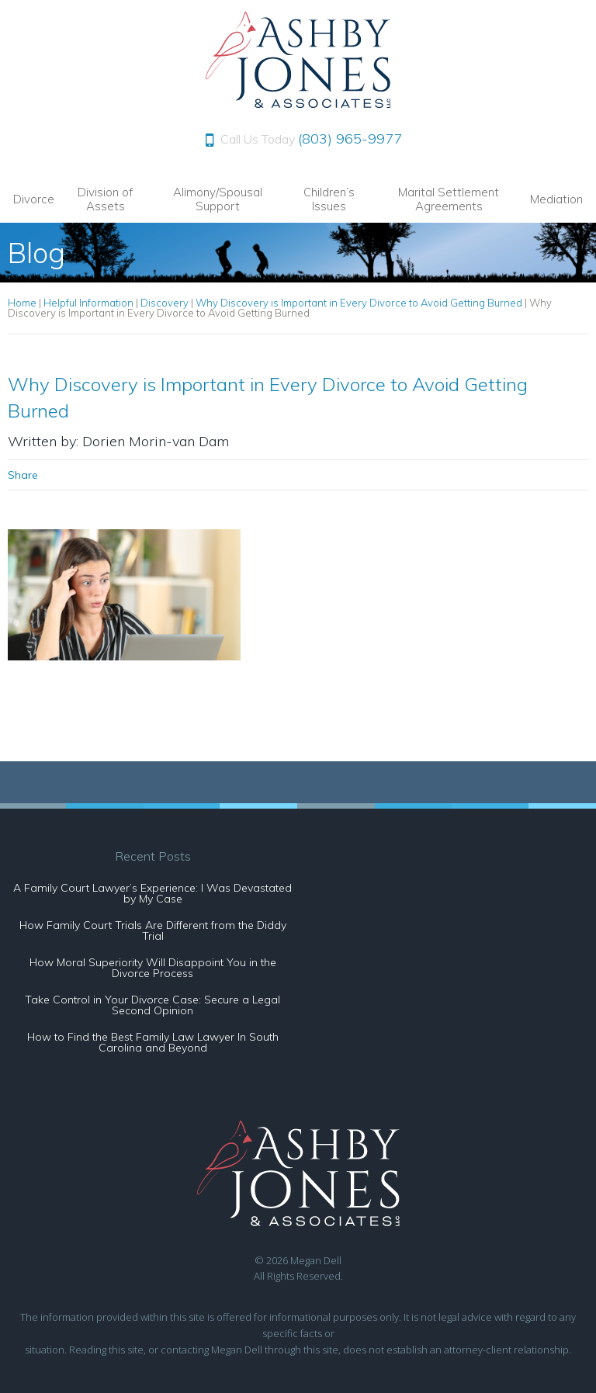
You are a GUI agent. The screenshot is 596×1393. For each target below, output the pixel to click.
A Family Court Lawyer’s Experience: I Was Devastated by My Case (152, 893)
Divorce (33, 199)
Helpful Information (88, 302)
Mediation (556, 199)
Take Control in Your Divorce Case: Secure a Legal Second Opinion (152, 1005)
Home (22, 302)
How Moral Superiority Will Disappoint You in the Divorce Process (152, 967)
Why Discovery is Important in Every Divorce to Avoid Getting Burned (359, 302)
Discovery (164, 302)
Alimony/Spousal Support (217, 199)
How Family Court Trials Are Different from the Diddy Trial (152, 930)
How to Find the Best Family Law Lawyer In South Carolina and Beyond (153, 1042)
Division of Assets (105, 199)
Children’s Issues (329, 199)
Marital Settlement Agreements (448, 199)
